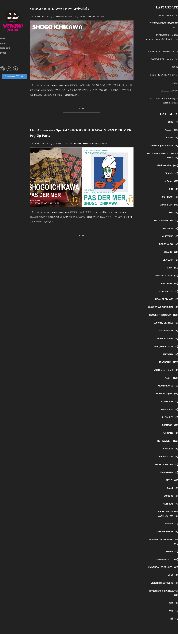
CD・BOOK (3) (170, 197)
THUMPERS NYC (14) (167, 559)
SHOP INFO (5, 48)
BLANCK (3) (171, 173)
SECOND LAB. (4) (168, 456)
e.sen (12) (172, 268)
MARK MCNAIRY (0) (167, 338)
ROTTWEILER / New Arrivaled (164, 59)
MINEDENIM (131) (168, 362)
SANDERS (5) (170, 449)
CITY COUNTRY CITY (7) (165, 220)
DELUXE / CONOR (169, 91)
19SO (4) (173, 122)
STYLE (3, 53)
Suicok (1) (172, 488)
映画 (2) (173, 611)
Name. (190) (171, 378)
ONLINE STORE (6, 63)
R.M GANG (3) (170, 433)
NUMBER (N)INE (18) (167, 393)
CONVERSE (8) (170, 228)
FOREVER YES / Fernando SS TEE (163, 51)
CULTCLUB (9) (170, 236)
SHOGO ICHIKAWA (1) (166, 464)
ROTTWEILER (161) (167, 441)
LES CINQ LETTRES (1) (166, 323)
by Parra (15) (171, 181)
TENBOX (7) (171, 523)
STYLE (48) (172, 480)
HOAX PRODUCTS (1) (166, 299)
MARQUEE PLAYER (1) (166, 346)
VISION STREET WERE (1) (164, 583)
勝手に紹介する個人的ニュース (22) (163, 593)
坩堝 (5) (173, 603)
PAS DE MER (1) (169, 401)
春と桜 (175, 67)
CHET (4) (173, 212)
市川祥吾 (100, 17)
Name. (58, 144)
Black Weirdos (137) (167, 165)
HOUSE (15, 19)
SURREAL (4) (170, 504)
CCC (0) (173, 189)
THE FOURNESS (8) (167, 531)
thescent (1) (171, 551)
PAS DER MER (75, 144)
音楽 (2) (173, 618)
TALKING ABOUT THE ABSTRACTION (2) (167, 513)
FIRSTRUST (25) (169, 283)
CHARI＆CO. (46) (169, 205)
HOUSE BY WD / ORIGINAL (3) (162, 307)
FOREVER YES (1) (168, 291)
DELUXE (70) (171, 252)
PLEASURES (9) (169, 409)
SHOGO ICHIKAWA (64, 17)
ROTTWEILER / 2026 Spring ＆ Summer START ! (164, 101)
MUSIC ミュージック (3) (166, 370)
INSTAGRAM (6, 58)
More (81, 108)
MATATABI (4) (170, 354)
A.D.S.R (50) (171, 130)
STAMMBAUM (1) (169, 472)
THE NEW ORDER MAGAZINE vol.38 (164, 25)
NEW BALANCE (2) (168, 386)
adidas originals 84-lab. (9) (164, 145)
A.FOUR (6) (171, 137)
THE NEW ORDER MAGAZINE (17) (163, 541)
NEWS (3, 39)
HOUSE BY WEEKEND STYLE (164, 75)
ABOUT (3, 44)
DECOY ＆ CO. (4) (168, 244)
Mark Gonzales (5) (168, 330)
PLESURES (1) (170, 417)
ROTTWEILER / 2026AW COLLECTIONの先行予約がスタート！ (162, 39)
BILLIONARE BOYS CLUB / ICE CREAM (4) (162, 155)
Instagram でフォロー (14, 76)
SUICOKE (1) (171, 496)
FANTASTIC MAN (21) (166, 275)
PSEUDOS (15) (170, 425)
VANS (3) (173, 575)
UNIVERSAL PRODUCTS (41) (163, 567)
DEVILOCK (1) (170, 260)
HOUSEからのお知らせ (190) (163, 315)
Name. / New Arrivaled (168, 15)
